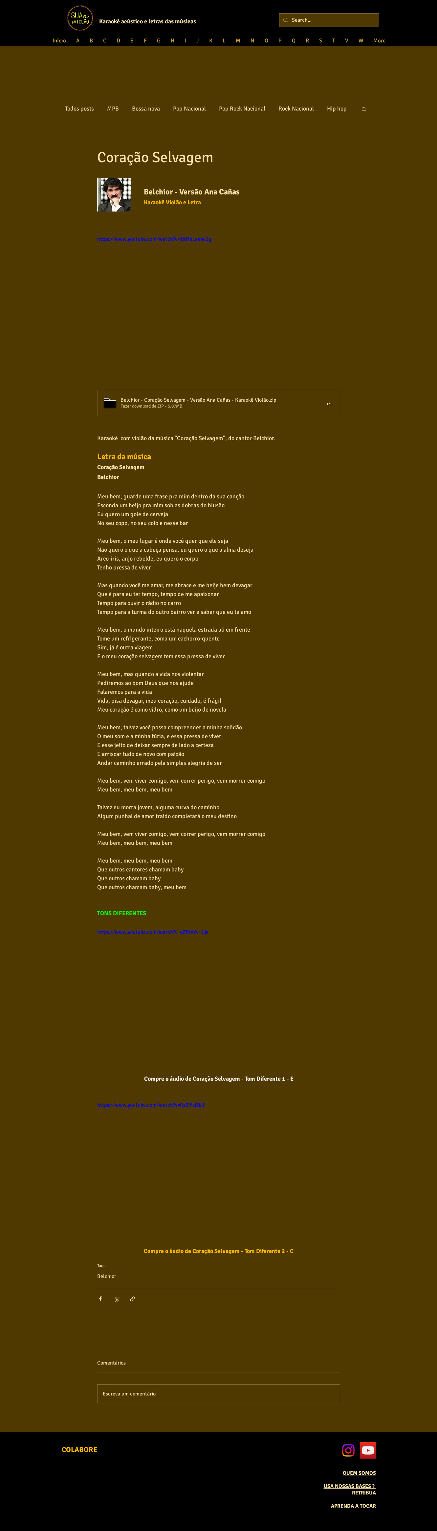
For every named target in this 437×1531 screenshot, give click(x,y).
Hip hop (337, 108)
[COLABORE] (79, 1450)
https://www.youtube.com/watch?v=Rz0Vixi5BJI (151, 1105)
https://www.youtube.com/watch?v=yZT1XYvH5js (152, 932)
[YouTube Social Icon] (368, 1450)
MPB (113, 108)
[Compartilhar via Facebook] (100, 1299)
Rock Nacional (296, 108)
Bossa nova (146, 108)
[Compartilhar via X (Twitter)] (116, 1299)
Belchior (106, 1276)
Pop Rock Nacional (242, 108)
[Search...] (328, 20)
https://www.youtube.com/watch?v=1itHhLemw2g (154, 239)
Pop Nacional (189, 108)
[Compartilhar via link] (132, 1299)
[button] (364, 109)
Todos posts (79, 108)
